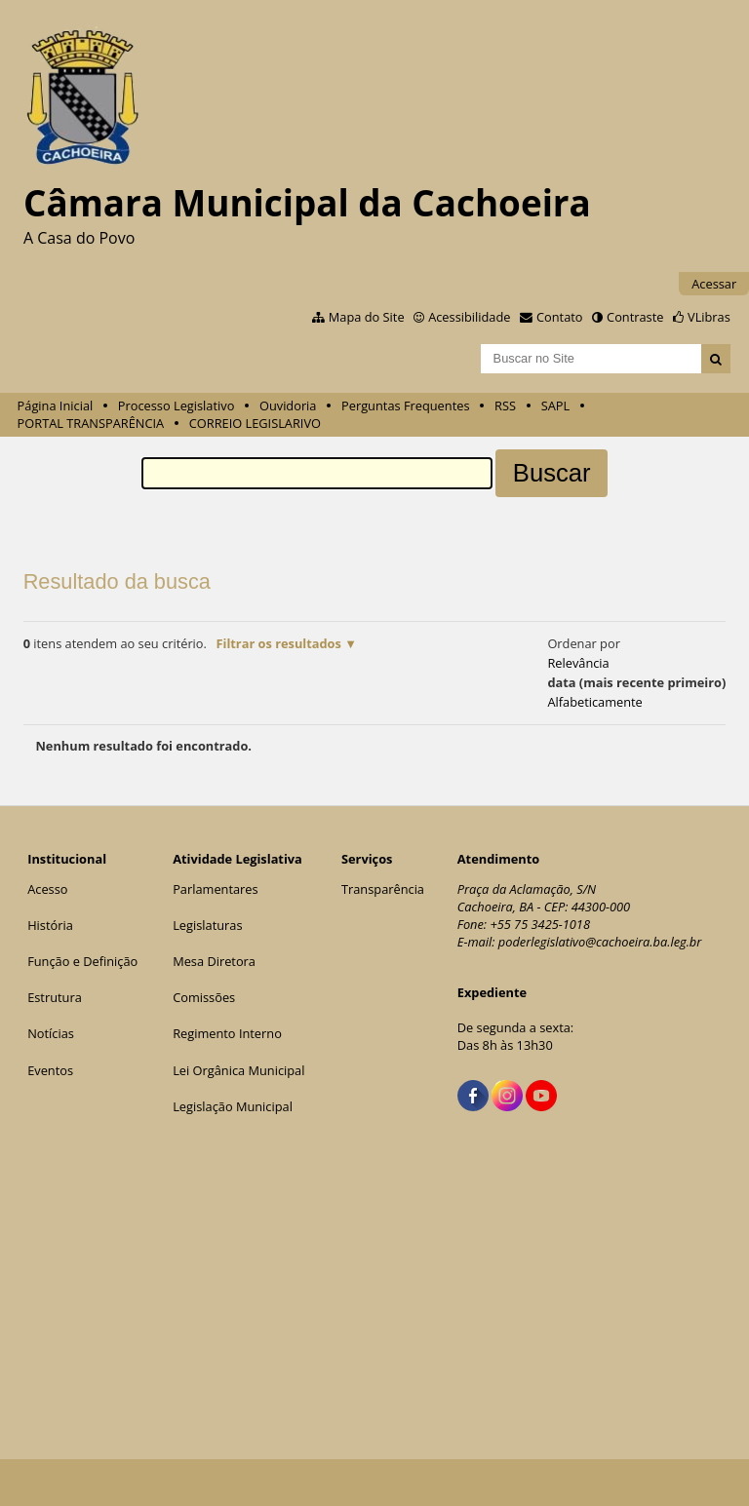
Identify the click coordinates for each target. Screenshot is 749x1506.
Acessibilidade (469, 317)
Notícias (50, 1033)
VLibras (709, 317)
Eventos (50, 1070)
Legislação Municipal (233, 1106)
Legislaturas (207, 925)
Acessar (713, 283)
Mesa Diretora (214, 961)
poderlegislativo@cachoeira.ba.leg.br (600, 941)
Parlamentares (215, 889)
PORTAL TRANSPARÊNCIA (91, 423)
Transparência (382, 889)
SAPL (556, 405)
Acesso (47, 889)
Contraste (635, 317)
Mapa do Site (367, 317)
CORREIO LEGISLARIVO (255, 423)
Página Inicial (56, 405)
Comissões (204, 997)
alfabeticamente (594, 702)
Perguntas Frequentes (405, 405)
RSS (505, 405)
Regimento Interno (227, 1033)
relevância (578, 663)
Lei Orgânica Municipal (238, 1070)
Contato (559, 317)
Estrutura (54, 997)
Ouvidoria (288, 405)
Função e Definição (82, 961)
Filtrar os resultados (278, 643)
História (50, 925)
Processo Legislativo (176, 405)
